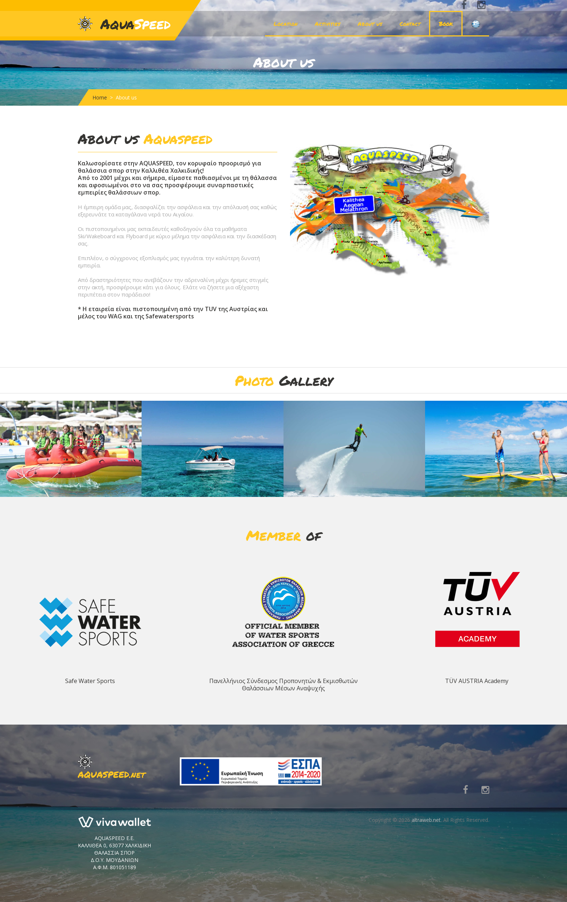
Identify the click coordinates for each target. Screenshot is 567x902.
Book (446, 24)
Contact (410, 24)
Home (99, 97)
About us (370, 24)
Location (285, 24)
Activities (327, 24)
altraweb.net (426, 819)
